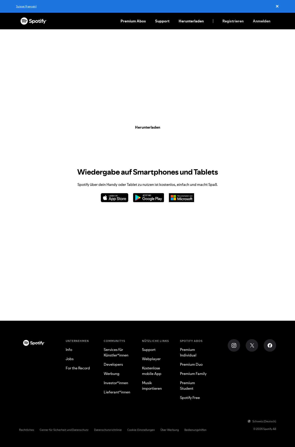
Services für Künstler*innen (116, 352)
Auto (130, 314)
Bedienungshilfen (195, 430)
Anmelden (261, 21)
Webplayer (220, 314)
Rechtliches (26, 430)
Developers (113, 364)
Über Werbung (169, 430)
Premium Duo (191, 364)
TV (177, 314)
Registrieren (233, 21)
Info (69, 349)
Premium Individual (188, 352)
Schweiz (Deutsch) (262, 421)
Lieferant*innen (117, 392)
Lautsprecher (195, 314)
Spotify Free (190, 397)
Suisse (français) (26, 6)
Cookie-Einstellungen (141, 430)
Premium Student (187, 385)
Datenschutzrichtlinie (108, 430)
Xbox (167, 314)
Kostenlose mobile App (151, 370)
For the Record (78, 368)
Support (162, 21)
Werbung (111, 373)
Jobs (70, 358)
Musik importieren (152, 385)
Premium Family (193, 373)
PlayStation (148, 314)
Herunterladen (191, 21)
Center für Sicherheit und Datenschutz (64, 430)
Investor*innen (116, 382)
